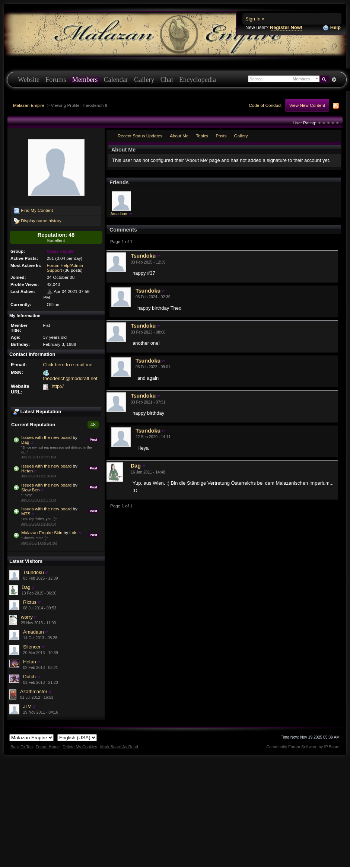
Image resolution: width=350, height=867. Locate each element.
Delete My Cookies (80, 747)
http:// (58, 386)
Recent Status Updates (140, 135)
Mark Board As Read (119, 747)
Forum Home (48, 747)
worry (27, 617)
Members (85, 79)
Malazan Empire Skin (41, 532)
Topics (202, 135)
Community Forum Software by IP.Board (303, 747)
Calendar (116, 79)
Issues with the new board (46, 437)
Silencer (32, 647)
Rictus (29, 602)
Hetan (27, 470)
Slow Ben (30, 489)
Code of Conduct (265, 105)
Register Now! (286, 27)
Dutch (29, 676)
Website (28, 79)
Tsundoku (33, 572)
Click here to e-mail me (67, 364)
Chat (166, 79)
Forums (55, 79)
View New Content (307, 105)
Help (332, 28)
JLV (27, 706)
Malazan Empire (28, 105)
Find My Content (33, 211)
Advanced (333, 79)
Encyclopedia (197, 79)
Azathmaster (33, 691)
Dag (25, 442)
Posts (221, 135)
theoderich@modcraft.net (70, 378)
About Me (179, 135)
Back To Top (21, 747)
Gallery (144, 79)
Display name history (37, 221)
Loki (73, 532)
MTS (26, 513)
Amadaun (33, 632)
